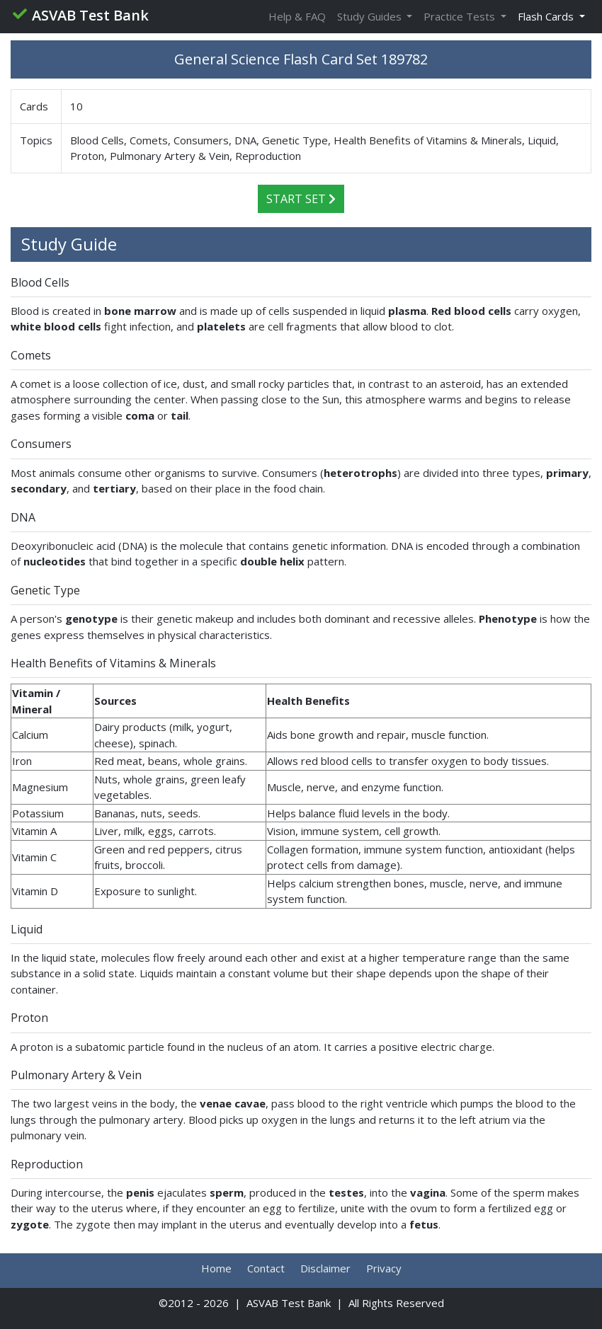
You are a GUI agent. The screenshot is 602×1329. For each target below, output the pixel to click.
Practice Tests (461, 16)
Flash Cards (547, 16)
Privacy (384, 1268)
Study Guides (370, 16)
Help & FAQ (297, 16)
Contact (266, 1268)
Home (216, 1268)
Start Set (301, 199)
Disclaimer (325, 1268)
